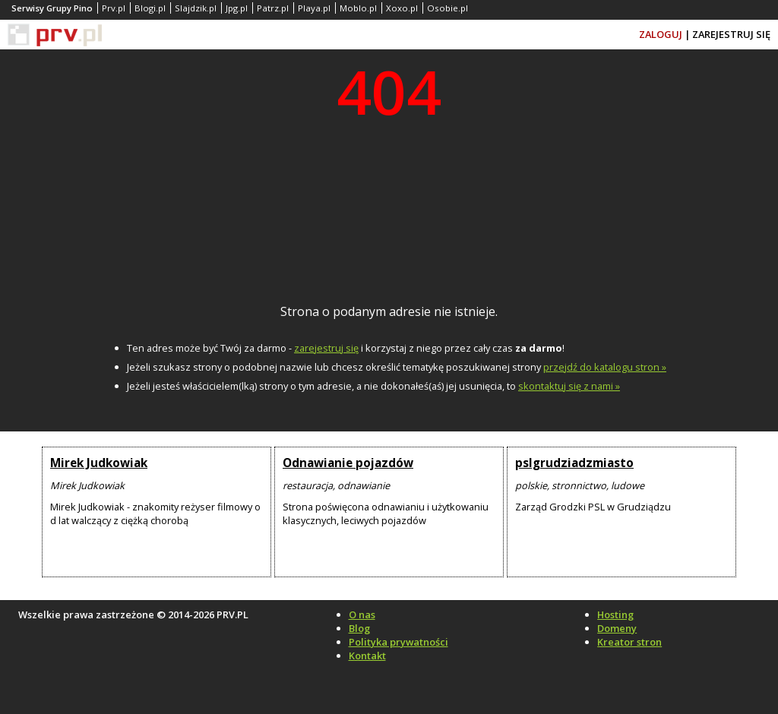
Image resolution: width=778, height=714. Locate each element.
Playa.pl (314, 8)
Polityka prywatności (398, 642)
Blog (359, 628)
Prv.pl (113, 8)
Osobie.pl (447, 8)
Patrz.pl (273, 8)
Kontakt (367, 655)
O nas (362, 614)
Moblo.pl (358, 8)
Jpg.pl (237, 8)
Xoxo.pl (402, 8)
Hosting (615, 614)
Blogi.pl (150, 8)
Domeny (617, 628)
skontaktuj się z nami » (569, 386)
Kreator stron (629, 642)
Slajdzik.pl (196, 8)
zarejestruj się (326, 348)
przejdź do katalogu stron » (604, 367)
